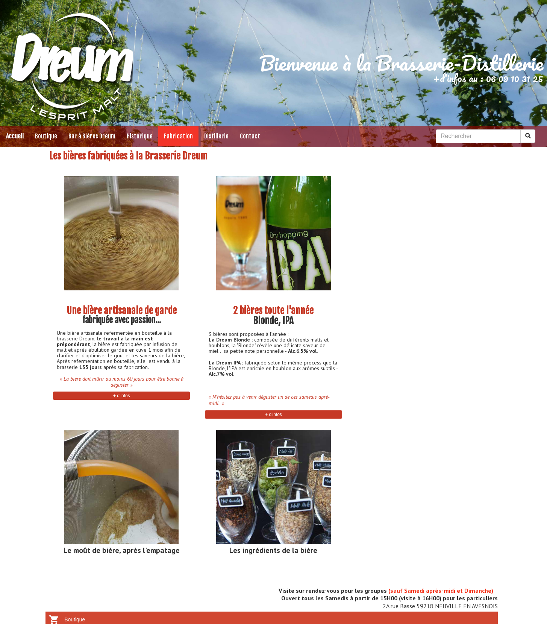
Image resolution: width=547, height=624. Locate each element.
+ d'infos (121, 395)
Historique (140, 136)
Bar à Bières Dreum (91, 136)
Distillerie (216, 136)
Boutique (46, 136)
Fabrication (178, 136)
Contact (250, 136)
